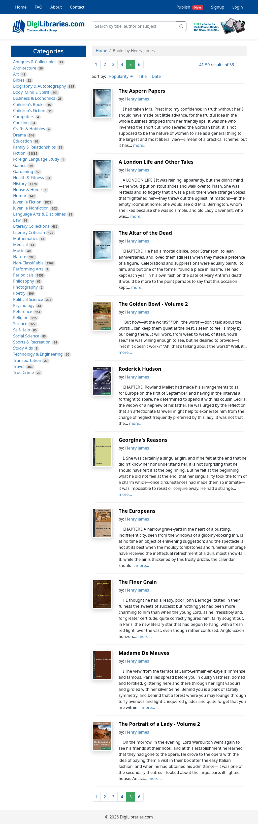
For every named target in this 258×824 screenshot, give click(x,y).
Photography (25, 287)
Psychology (24, 305)
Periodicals (23, 275)
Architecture (24, 68)
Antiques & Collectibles (34, 61)
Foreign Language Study (36, 159)
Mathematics (25, 238)
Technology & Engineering (38, 354)
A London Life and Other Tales (156, 161)
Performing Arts (28, 269)
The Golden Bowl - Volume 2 (153, 303)
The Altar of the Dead (145, 232)
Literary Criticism (29, 232)
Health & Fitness (28, 177)
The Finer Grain (138, 581)
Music (18, 250)
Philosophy (23, 281)
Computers (23, 116)
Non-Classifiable (28, 263)
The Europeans (137, 510)
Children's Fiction (29, 110)
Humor (19, 195)
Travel (18, 366)
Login (237, 7)
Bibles (18, 80)
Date (156, 76)
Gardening (23, 171)
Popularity (121, 76)
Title (143, 76)
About (56, 7)
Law (17, 220)
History (20, 183)
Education (22, 141)
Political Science (28, 299)
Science (20, 323)
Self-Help (21, 330)
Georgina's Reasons (143, 439)
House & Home (27, 189)
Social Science (26, 336)
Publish (189, 7)
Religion (20, 317)
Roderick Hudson (140, 368)
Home (21, 7)
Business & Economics (34, 98)
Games (19, 165)
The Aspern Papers (142, 90)
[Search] (134, 26)
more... (139, 145)
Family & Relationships (34, 147)
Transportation (27, 360)
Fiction (19, 153)
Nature (19, 256)
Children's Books (28, 104)
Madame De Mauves (144, 652)
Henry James (137, 99)
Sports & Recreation (32, 342)
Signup (217, 7)
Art (16, 74)
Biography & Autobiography (39, 86)
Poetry (19, 293)
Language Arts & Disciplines (39, 214)
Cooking (21, 122)
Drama (19, 135)
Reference (22, 311)
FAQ (38, 7)
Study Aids (23, 348)
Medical (20, 244)
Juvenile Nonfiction (31, 208)
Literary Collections (31, 226)
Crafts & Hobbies (29, 128)
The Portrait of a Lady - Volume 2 (159, 723)
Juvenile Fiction (27, 202)
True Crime (23, 372)
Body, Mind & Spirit (31, 92)
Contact (77, 7)
